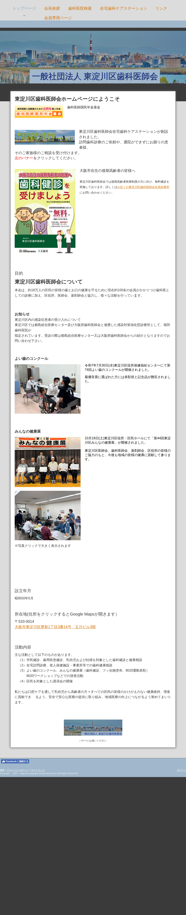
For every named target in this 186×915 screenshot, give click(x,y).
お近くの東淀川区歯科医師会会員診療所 (143, 187)
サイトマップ (38, 770)
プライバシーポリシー (17, 770)
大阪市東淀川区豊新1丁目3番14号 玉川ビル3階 (55, 627)
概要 (2, 770)
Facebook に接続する (15, 761)
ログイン (181, 770)
